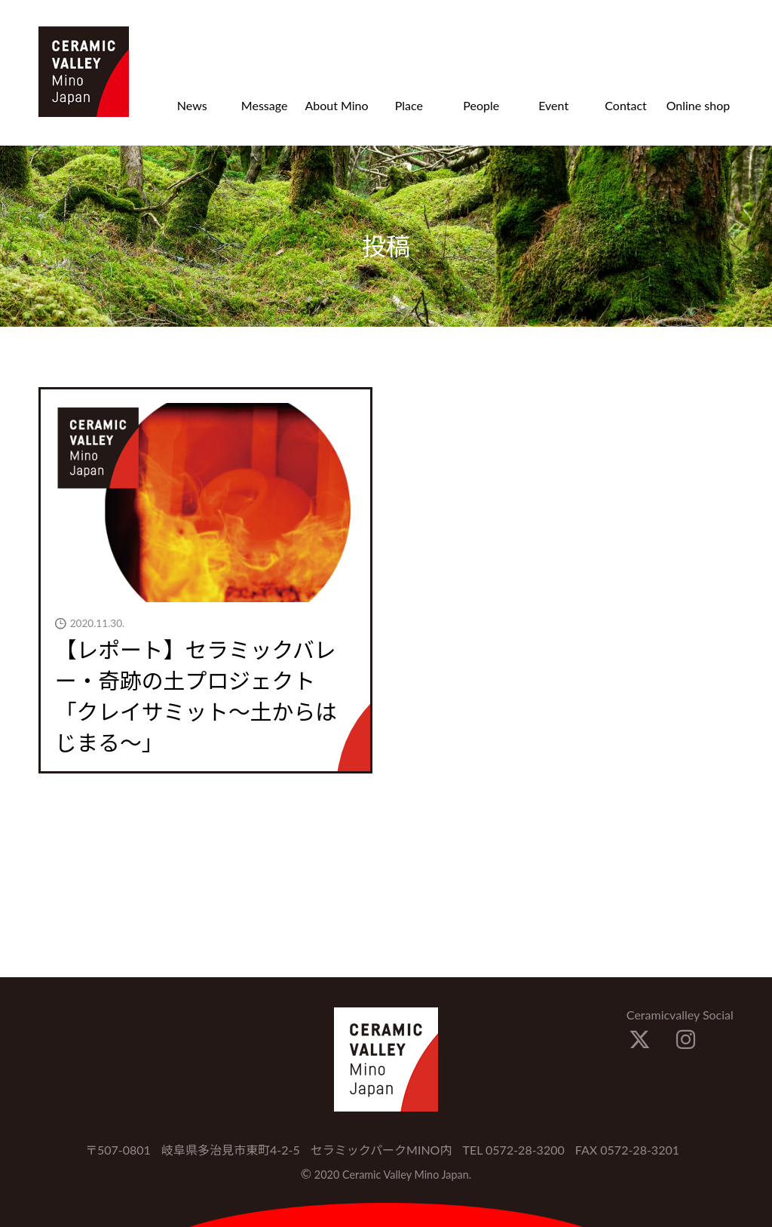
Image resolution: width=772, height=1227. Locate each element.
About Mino (336, 105)
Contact (625, 105)
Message (264, 105)
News (192, 105)
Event (553, 105)
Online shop (698, 105)
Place (409, 105)
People (481, 105)
